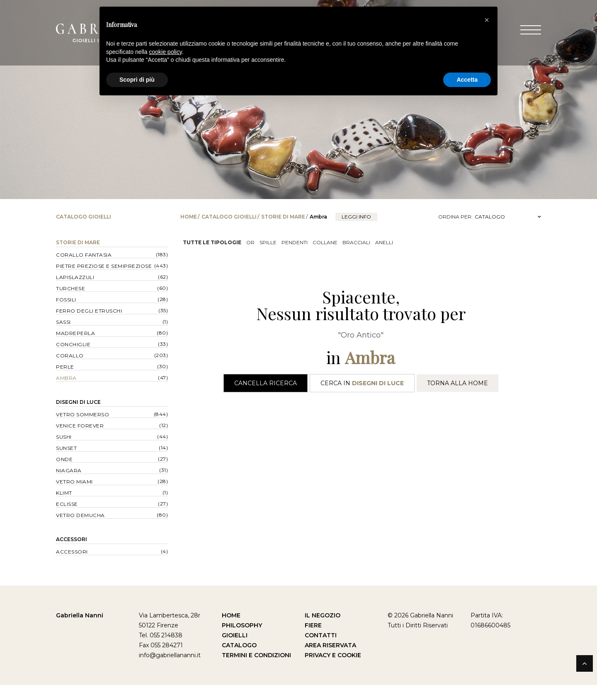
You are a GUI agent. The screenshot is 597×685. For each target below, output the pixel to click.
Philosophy (242, 625)
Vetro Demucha (80, 515)
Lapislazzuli (75, 277)
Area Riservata (330, 645)
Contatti (321, 635)
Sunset (66, 448)
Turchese (70, 288)
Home (188, 217)
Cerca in (362, 383)
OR (250, 242)
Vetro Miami (74, 482)
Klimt (64, 493)
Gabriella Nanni (79, 615)
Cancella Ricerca (265, 383)
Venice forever (80, 426)
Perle (65, 367)
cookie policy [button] (165, 52)
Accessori (71, 539)
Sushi (64, 437)
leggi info (356, 217)
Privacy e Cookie (333, 655)
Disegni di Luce (78, 402)
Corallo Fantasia (84, 255)
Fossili (66, 299)
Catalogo (239, 645)
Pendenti (295, 242)
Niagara (69, 470)
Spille (268, 242)
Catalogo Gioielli (229, 217)
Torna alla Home (457, 383)
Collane (325, 242)
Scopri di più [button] (137, 79)
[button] (486, 20)
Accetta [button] (467, 79)
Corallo (70, 355)
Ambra (66, 378)
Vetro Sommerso (82, 414)
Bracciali (356, 242)
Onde (64, 459)
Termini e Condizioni (256, 655)
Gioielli (235, 635)
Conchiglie (73, 344)
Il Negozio (322, 615)
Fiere (313, 625)
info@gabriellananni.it (170, 655)
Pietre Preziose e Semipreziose (104, 266)
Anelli (384, 242)
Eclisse (67, 504)
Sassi (63, 322)
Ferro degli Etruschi (89, 311)
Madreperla (75, 333)
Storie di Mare (283, 217)
